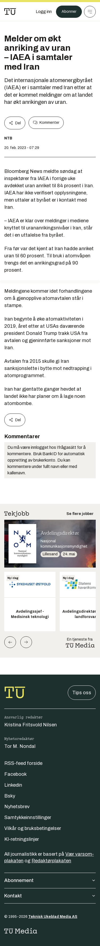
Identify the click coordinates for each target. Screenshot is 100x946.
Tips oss (81, 692)
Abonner (69, 12)
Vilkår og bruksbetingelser (32, 828)
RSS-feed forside (23, 763)
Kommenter (46, 123)
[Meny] (90, 12)
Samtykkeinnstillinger (27, 817)
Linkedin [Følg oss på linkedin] (13, 785)
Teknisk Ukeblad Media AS (52, 917)
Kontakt (50, 895)
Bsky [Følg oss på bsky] (9, 796)
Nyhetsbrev (17, 806)
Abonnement (50, 880)
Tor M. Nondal (19, 746)
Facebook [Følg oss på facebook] (15, 774)
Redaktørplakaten (51, 860)
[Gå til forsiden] (10, 11)
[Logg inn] (44, 11)
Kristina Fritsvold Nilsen (30, 724)
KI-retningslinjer (21, 839)
